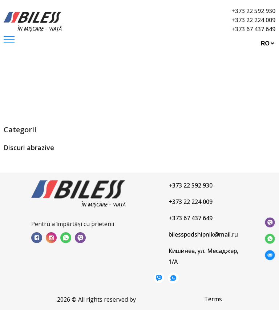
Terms (213, 299)
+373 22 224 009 (253, 20)
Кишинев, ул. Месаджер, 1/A (203, 256)
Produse (65, 87)
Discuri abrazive (110, 87)
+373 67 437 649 (253, 29)
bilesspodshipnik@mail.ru (203, 234)
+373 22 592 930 (253, 11)
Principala (27, 87)
